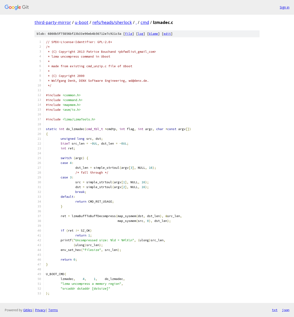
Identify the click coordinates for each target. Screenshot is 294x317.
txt (274, 310)
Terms (53, 310)
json (285, 310)
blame (153, 34)
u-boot (81, 22)
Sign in (284, 7)
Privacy (40, 310)
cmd (145, 22)
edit (167, 34)
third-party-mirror (52, 22)
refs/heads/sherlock (112, 22)
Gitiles (27, 310)
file (128, 34)
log (140, 34)
